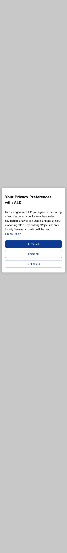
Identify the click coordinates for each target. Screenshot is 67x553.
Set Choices (33, 264)
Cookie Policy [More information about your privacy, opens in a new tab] (13, 234)
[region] (33, 230)
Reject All (33, 254)
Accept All (33, 244)
